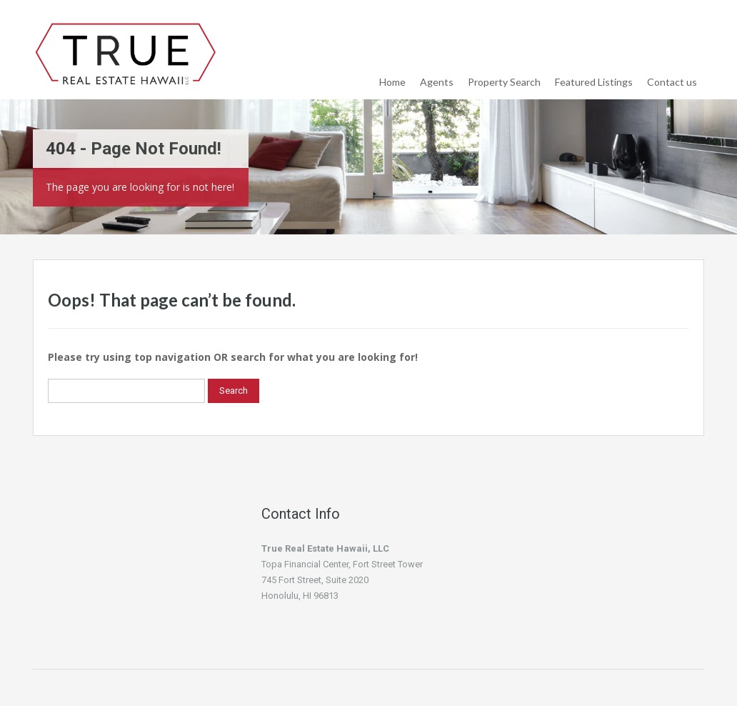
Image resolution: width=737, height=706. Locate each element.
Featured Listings (594, 82)
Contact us (672, 82)
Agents (436, 82)
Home (392, 82)
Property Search (504, 82)
